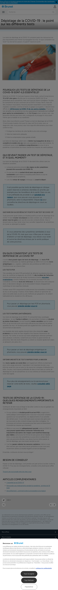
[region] (29, 564)
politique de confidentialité (44, 568)
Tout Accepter (29, 574)
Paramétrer (29, 587)
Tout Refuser (29, 580)
